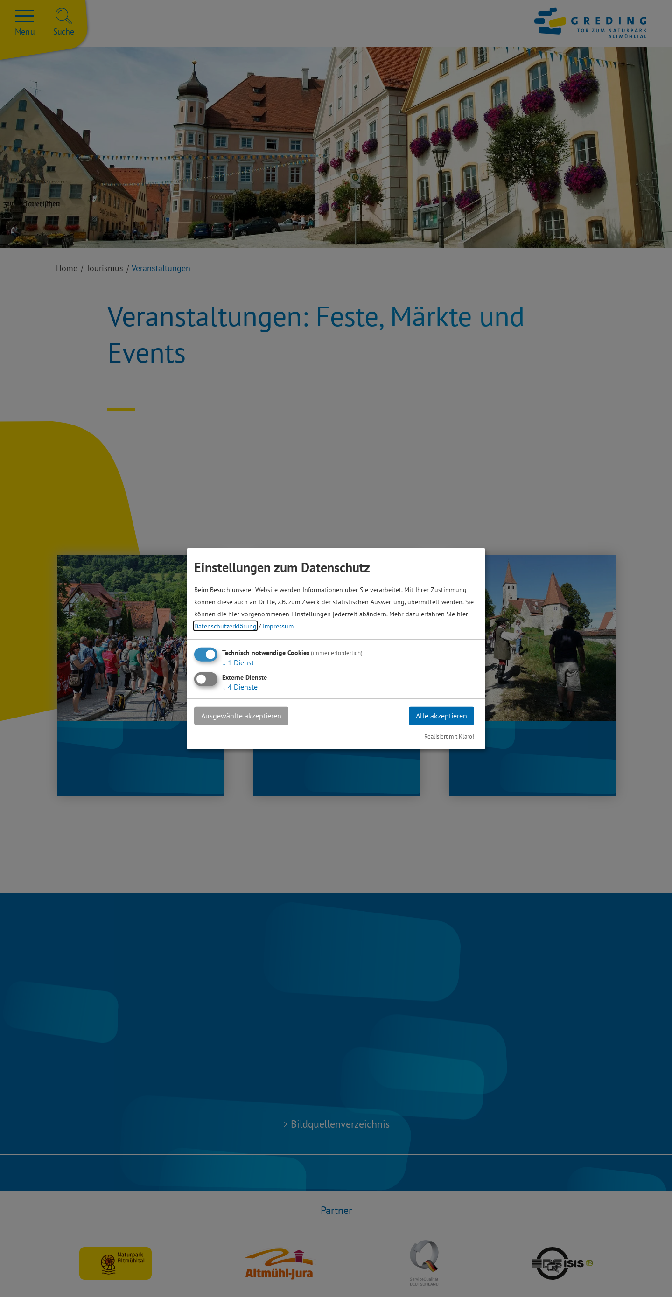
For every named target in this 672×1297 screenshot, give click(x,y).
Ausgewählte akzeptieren (241, 715)
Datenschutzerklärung (225, 625)
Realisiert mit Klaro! (449, 736)
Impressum (278, 625)
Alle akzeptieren (441, 715)
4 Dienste (240, 686)
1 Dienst (238, 662)
